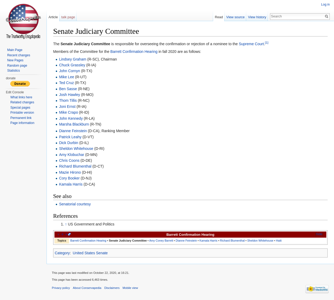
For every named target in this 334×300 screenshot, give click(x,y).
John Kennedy (71, 118)
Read (219, 17)
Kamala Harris (71, 184)
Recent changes (18, 55)
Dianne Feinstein (73, 131)
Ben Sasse (68, 89)
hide (319, 234)
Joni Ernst (67, 106)
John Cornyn (69, 71)
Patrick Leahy (70, 137)
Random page (17, 65)
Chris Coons (69, 160)
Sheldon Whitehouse (76, 148)
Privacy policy (61, 287)
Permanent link (20, 118)
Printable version (22, 112)
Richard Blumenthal (75, 166)
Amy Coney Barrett (161, 240)
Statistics (13, 70)
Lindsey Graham (72, 59)
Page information (22, 123)
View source (235, 17)
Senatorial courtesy (75, 204)
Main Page (14, 50)
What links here (21, 97)
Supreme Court (251, 44)
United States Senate (90, 253)
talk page (68, 17)
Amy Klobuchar (71, 155)
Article (53, 17)
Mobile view (130, 287)
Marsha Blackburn (74, 124)
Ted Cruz (66, 83)
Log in (325, 4)
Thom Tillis (68, 100)
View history (257, 17)
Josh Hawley (69, 95)
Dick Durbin (68, 143)
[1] (266, 42)
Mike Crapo (68, 112)
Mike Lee (66, 77)
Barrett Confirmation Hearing (133, 51)
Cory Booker (69, 178)
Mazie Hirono (70, 172)
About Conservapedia (87, 287)
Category (62, 253)
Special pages (20, 107)
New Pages (15, 60)
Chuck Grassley (72, 65)
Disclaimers (112, 287)
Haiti (278, 240)
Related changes (22, 102)
